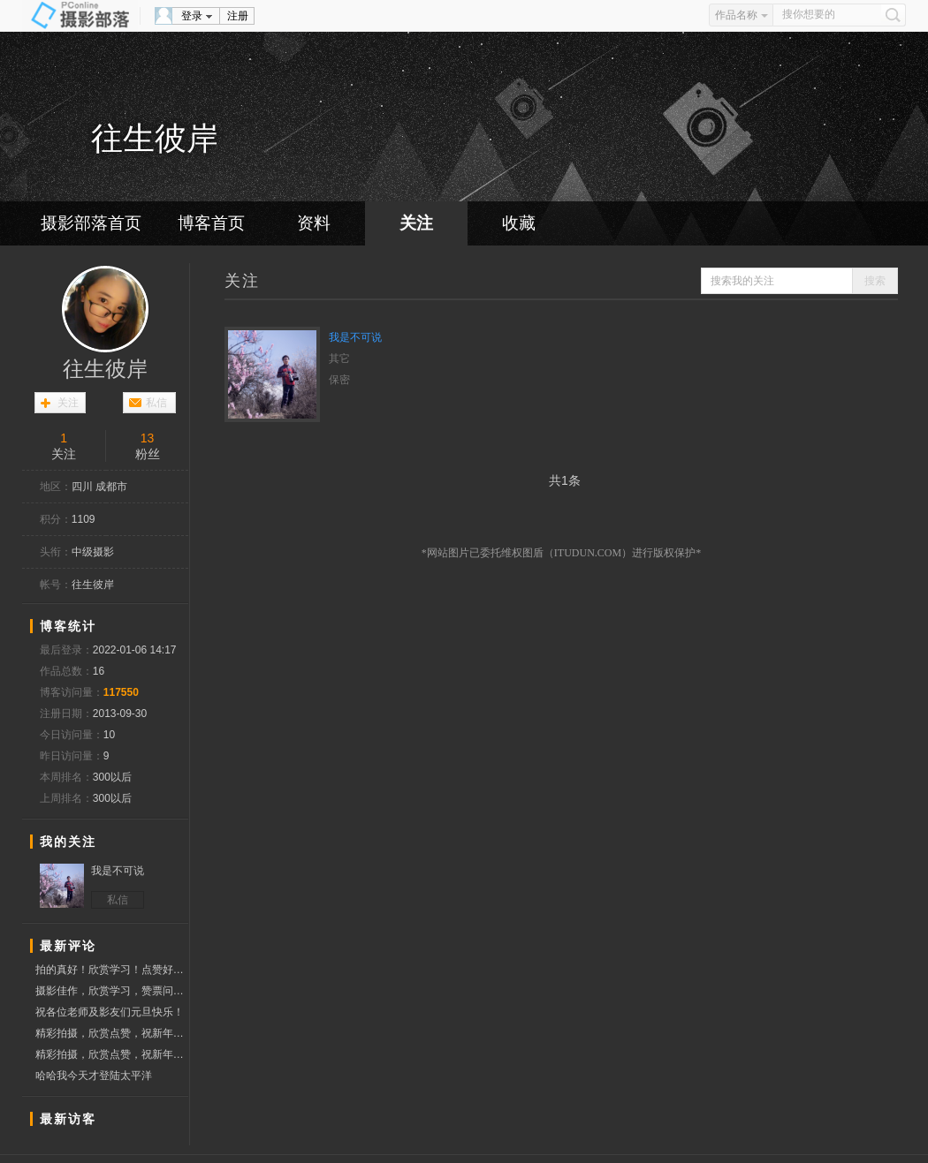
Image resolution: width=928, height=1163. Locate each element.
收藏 (519, 223)
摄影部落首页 (91, 223)
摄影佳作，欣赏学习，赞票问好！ (111, 993)
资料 (314, 223)
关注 (416, 223)
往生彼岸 (105, 369)
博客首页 (211, 223)
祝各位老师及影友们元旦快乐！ (109, 1012)
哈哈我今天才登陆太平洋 (93, 1075)
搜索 (875, 281)
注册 (237, 16)
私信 (156, 402)
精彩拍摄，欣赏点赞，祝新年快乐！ (111, 1033)
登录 (191, 16)
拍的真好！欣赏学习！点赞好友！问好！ (111, 970)
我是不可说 (355, 337)
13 (148, 438)
